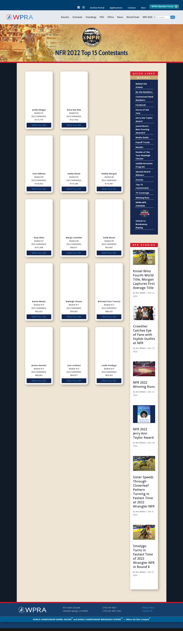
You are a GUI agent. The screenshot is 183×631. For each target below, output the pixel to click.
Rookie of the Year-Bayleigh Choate (143, 155)
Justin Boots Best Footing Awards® (142, 129)
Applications (114, 8)
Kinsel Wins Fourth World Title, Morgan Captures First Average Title (144, 279)
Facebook (141, 104)
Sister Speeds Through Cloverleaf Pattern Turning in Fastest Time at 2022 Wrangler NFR (144, 491)
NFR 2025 (149, 17)
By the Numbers (144, 92)
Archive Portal (95, 8)
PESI (102, 17)
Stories (139, 179)
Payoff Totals (143, 142)
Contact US (147, 611)
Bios (142, 8)
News (120, 17)
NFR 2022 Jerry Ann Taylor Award (143, 433)
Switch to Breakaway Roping (141, 224)
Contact (130, 8)
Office (110, 17)
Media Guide (142, 137)
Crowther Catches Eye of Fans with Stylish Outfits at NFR (144, 334)
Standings (91, 17)
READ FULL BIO (39, 123)
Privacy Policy (148, 607)
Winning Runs (142, 197)
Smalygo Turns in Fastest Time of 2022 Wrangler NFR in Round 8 (144, 556)
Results (65, 17)
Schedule (77, 17)
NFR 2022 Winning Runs (144, 384)
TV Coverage (142, 192)
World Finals (132, 17)
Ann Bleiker (141, 292)
